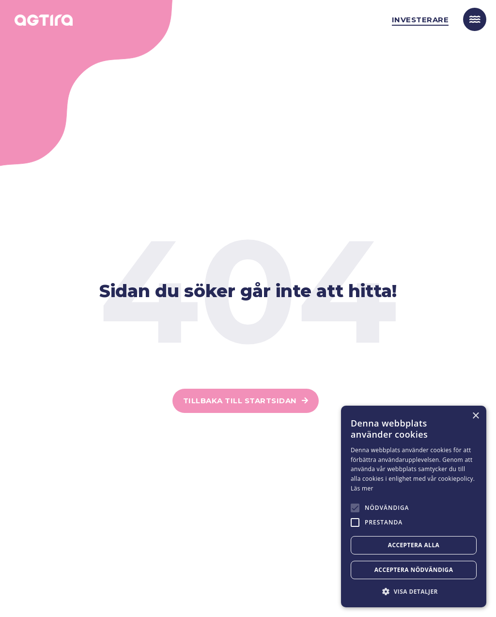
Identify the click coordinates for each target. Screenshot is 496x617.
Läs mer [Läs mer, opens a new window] (362, 488)
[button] (414, 591)
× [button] (475, 416)
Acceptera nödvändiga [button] (413, 570)
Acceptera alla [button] (414, 545)
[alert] (413, 506)
